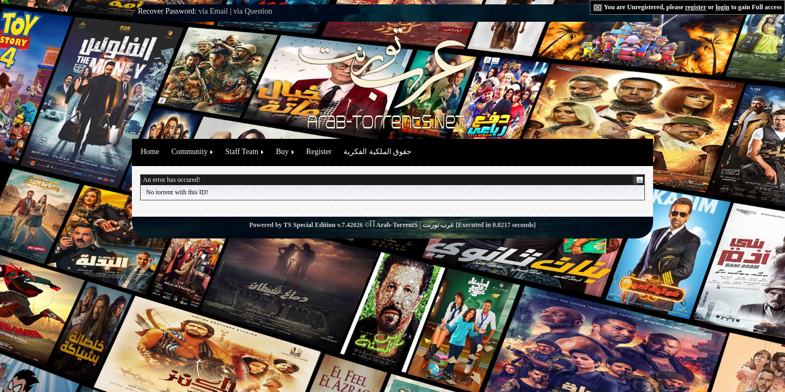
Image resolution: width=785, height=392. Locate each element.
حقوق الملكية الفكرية (377, 152)
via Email (213, 11)
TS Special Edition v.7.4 (316, 225)
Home (150, 152)
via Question (252, 11)
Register (319, 152)
